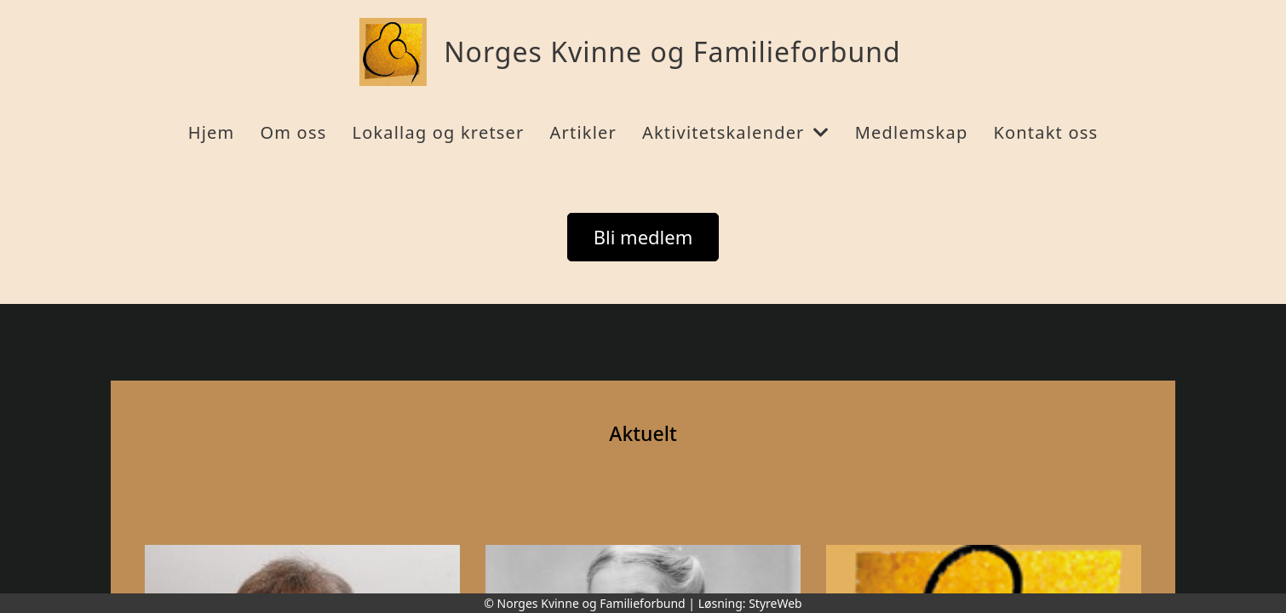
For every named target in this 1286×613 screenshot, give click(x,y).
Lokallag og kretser (438, 132)
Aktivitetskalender (736, 132)
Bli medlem (643, 236)
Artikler (583, 132)
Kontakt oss (1045, 132)
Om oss (293, 132)
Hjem (211, 132)
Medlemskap (911, 132)
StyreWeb (775, 603)
